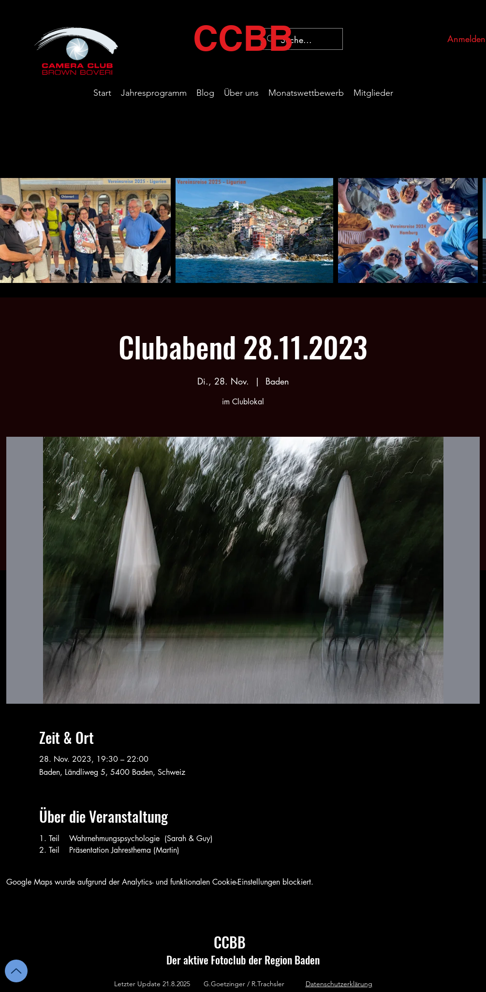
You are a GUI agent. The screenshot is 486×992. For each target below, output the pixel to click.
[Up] (16, 971)
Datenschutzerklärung (339, 983)
